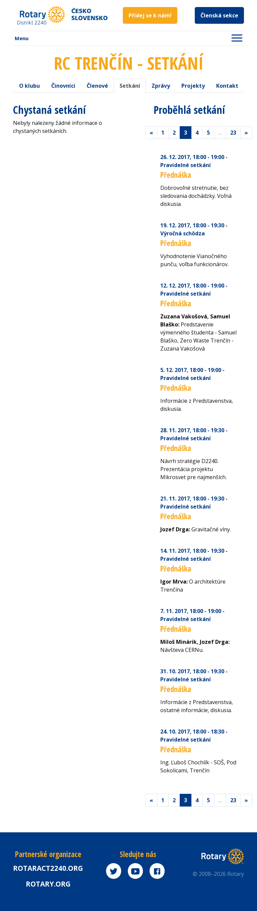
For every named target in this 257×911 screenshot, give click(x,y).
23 (233, 132)
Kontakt (227, 85)
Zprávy (161, 85)
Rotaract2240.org (48, 868)
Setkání (129, 85)
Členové (97, 85)
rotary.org (48, 884)
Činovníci (63, 85)
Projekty (193, 85)
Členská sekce (219, 15)
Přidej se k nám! (150, 15)
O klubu (29, 85)
